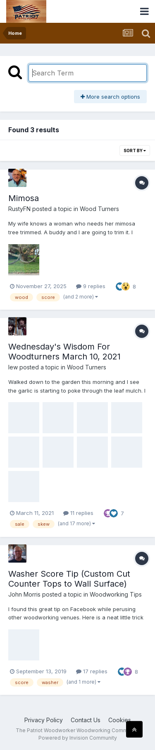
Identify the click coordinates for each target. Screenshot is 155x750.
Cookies (119, 719)
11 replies (78, 513)
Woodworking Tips (116, 594)
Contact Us (85, 719)
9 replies (90, 286)
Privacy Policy (43, 719)
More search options (110, 96)
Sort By (135, 150)
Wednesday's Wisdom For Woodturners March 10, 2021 (64, 352)
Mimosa (23, 198)
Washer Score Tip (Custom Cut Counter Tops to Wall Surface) (69, 579)
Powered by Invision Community (77, 738)
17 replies (91, 671)
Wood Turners (99, 208)
